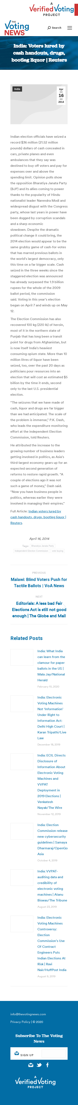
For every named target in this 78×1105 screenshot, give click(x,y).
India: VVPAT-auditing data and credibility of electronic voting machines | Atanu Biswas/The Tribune (52, 885)
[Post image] (21, 657)
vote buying (57, 551)
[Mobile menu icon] (70, 28)
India (17, 89)
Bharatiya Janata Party (42, 546)
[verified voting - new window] (51, 17)
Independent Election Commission (31, 551)
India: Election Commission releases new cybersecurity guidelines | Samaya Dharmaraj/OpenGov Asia (53, 839)
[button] (54, 27)
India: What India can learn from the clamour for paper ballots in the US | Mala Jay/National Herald (51, 665)
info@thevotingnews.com (28, 1014)
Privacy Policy (20, 1022)
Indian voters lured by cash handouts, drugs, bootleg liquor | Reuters (38, 517)
